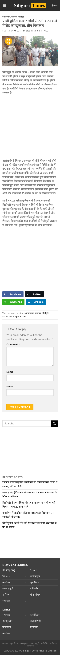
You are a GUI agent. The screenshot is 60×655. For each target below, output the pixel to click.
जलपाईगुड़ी (7, 588)
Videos (6, 576)
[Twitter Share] (34, 294)
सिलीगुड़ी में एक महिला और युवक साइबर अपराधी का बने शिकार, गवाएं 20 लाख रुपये (28, 504)
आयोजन (6, 582)
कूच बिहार (35, 582)
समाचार (14, 17)
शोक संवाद (35, 594)
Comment (13, 344)
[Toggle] (25, 576)
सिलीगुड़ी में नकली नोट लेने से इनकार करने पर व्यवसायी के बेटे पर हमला (29, 525)
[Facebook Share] (13, 294)
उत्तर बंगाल (6, 17)
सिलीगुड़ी (21, 17)
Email (9, 386)
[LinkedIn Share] (36, 302)
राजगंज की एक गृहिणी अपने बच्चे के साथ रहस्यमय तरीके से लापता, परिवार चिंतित (29, 484)
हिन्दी (55, 5)
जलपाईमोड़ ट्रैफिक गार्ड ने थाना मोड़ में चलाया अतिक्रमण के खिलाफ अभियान (29, 494)
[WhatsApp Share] (13, 302)
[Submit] (54, 423)
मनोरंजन (6, 594)
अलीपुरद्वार (35, 576)
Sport (33, 570)
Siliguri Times (41, 31)
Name (9, 371)
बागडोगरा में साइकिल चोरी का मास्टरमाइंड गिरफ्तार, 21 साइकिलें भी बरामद (28, 515)
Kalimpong (8, 570)
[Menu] (4, 5)
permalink (21, 316)
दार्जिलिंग (34, 588)
